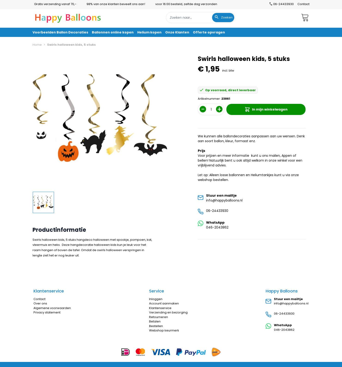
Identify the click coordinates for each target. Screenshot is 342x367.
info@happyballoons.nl (224, 200)
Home (37, 44)
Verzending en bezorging (168, 312)
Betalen (155, 321)
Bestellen (156, 326)
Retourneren (158, 317)
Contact (303, 4)
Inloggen (155, 299)
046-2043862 (217, 227)
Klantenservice (160, 308)
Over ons (40, 303)
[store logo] (68, 17)
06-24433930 (217, 210)
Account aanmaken (164, 303)
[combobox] (200, 17)
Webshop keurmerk (164, 330)
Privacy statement (46, 312)
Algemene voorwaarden (52, 308)
